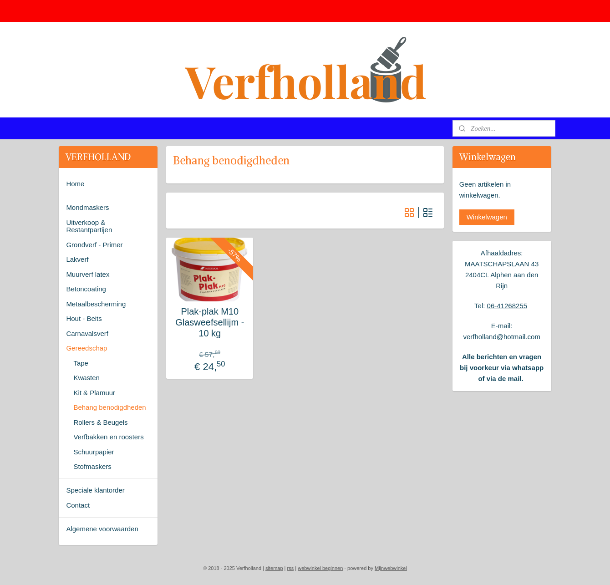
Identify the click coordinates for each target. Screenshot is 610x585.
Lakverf (77, 259)
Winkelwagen (487, 217)
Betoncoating (86, 289)
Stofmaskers (92, 466)
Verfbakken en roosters (108, 437)
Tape (80, 363)
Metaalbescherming (96, 304)
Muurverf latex (87, 274)
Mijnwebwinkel (391, 568)
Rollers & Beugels (100, 422)
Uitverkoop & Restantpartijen (89, 226)
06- (492, 306)
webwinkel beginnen (320, 568)
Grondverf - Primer (94, 245)
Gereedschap (86, 348)
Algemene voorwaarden (102, 529)
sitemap (274, 568)
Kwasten (86, 378)
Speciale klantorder (95, 490)
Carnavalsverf (87, 333)
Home (75, 184)
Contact (78, 505)
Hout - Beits (84, 318)
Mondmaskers (87, 207)
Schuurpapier (93, 452)
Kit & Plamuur (94, 393)
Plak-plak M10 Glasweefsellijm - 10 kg (209, 322)
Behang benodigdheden (109, 407)
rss (290, 568)
